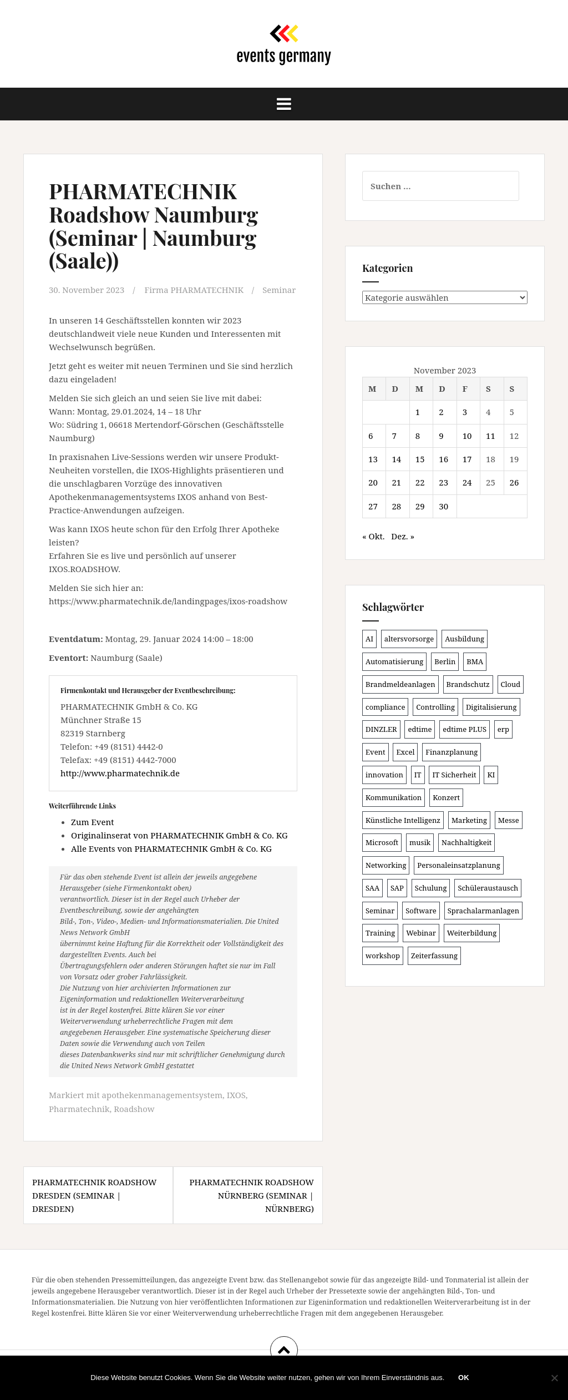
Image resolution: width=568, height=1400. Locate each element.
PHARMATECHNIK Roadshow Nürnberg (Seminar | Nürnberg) (251, 1194)
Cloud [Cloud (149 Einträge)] (511, 684)
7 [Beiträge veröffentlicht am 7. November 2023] (394, 435)
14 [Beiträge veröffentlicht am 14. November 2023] (396, 458)
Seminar (280, 289)
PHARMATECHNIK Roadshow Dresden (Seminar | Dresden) (94, 1194)
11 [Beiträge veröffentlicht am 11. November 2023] (490, 435)
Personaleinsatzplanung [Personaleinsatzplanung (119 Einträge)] (458, 865)
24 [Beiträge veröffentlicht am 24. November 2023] (467, 482)
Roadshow (134, 1108)
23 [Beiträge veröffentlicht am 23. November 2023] (443, 482)
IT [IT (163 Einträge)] (418, 775)
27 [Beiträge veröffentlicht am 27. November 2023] (373, 506)
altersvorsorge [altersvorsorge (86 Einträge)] (409, 639)
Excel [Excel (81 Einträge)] (405, 752)
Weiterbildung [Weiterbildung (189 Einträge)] (471, 933)
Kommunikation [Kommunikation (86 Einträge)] (394, 797)
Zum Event (92, 821)
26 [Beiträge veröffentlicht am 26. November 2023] (514, 482)
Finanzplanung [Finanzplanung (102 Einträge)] (451, 752)
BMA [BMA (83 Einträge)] (474, 661)
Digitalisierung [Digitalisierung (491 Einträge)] (491, 707)
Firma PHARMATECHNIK (194, 289)
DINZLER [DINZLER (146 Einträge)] (381, 729)
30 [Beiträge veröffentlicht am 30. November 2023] (443, 506)
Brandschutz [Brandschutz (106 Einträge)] (468, 684)
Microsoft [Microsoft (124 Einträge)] (382, 842)
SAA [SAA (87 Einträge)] (372, 888)
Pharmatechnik (79, 1108)
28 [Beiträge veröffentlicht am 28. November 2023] (396, 506)
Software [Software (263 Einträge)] (421, 911)
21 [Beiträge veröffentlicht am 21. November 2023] (396, 482)
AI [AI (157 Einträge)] (369, 639)
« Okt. (373, 536)
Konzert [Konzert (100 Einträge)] (446, 797)
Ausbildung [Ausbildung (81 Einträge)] (464, 639)
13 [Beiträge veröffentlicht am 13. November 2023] (373, 458)
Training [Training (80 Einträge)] (380, 933)
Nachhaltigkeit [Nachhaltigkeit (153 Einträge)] (466, 842)
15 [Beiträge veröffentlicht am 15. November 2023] (420, 458)
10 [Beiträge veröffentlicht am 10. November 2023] (467, 435)
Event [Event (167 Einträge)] (376, 752)
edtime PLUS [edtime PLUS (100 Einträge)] (464, 729)
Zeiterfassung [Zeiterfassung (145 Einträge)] (434, 956)
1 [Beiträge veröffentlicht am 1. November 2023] (417, 411)
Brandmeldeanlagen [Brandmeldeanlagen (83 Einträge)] (400, 684)
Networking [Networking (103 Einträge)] (386, 865)
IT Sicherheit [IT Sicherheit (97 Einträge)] (454, 775)
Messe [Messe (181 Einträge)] (508, 820)
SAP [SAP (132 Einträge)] (397, 888)
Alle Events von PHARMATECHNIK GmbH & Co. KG (171, 848)
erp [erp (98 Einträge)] (503, 729)
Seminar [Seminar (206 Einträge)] (380, 911)
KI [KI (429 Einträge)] (491, 775)
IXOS (236, 1094)
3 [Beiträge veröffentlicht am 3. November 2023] (465, 411)
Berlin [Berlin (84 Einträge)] (444, 661)
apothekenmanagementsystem (163, 1094)
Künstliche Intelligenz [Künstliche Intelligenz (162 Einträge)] (403, 820)
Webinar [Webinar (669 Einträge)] (421, 933)
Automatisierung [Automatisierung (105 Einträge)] (394, 661)
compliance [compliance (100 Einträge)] (385, 707)
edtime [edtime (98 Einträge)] (420, 729)
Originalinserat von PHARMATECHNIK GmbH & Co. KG (179, 835)
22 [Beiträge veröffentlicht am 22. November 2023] (420, 482)
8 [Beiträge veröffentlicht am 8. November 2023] (417, 435)
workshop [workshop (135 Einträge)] (383, 956)
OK (463, 1377)
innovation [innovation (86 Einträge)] (384, 775)
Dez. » (402, 536)
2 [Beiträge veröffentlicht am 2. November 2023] (441, 411)
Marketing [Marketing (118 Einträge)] (469, 820)
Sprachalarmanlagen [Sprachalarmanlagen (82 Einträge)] (483, 911)
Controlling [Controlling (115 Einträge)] (435, 707)
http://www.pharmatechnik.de (120, 772)
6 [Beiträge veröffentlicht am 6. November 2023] (370, 435)
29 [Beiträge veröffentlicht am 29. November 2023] (420, 506)
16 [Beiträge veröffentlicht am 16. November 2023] (443, 458)
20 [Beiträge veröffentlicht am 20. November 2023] (373, 482)
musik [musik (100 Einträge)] (419, 842)
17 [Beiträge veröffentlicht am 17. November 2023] (467, 458)
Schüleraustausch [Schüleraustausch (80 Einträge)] (488, 888)
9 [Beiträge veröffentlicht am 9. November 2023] (441, 435)
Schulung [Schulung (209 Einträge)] (431, 888)
